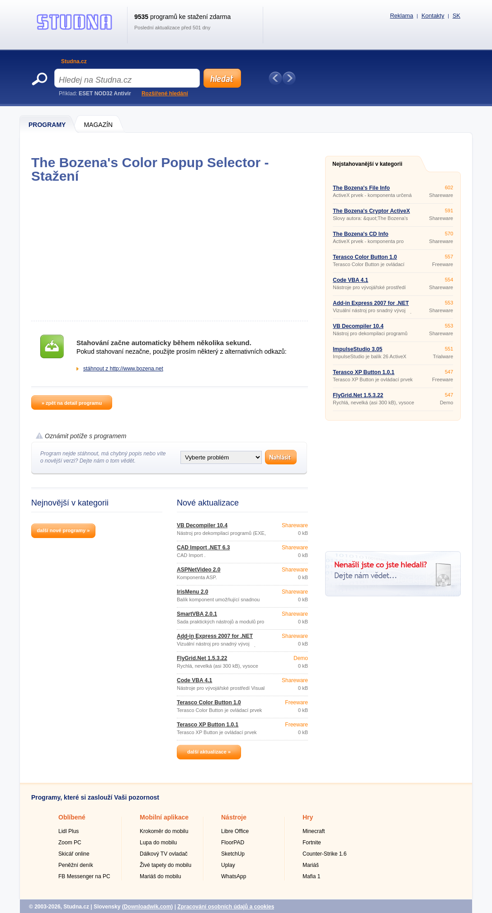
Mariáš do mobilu (160, 876)
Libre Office (235, 831)
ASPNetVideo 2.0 (198, 570)
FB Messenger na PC (84, 876)
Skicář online (74, 854)
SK (456, 15)
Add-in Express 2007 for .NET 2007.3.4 (215, 639)
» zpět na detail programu (72, 403)
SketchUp (233, 854)
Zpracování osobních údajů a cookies (225, 907)
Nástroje (233, 817)
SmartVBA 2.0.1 (197, 614)
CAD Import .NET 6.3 (203, 547)
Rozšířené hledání (165, 93)
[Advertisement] (169, 252)
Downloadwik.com (147, 907)
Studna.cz (74, 61)
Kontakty (433, 15)
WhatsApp (233, 876)
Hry (308, 817)
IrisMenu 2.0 (192, 592)
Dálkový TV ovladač (164, 854)
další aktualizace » (209, 751)
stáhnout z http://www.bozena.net (123, 368)
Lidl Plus (68, 831)
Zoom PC (69, 842)
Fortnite (312, 842)
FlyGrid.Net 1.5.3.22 (202, 658)
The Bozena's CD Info (360, 234)
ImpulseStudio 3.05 (357, 349)
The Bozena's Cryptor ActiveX (371, 211)
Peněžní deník (75, 865)
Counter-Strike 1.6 (324, 854)
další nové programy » (63, 530)
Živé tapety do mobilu (165, 865)
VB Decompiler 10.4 (202, 525)
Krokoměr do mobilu (164, 831)
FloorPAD (232, 842)
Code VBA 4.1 (194, 680)
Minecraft (314, 831)
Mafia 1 (311, 876)
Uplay (228, 865)
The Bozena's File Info (361, 188)
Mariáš (311, 865)
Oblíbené (71, 817)
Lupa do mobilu (158, 842)
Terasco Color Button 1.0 (209, 702)
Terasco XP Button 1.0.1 (207, 724)
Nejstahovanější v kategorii (367, 164)
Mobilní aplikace (164, 817)
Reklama (401, 15)
